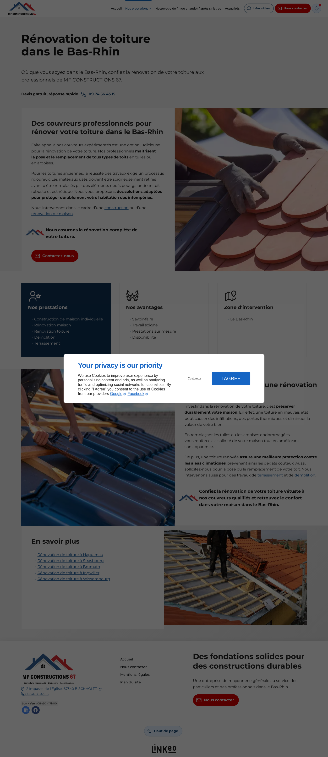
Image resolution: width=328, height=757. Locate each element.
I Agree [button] (231, 378)
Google (116, 394)
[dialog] (164, 378)
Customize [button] (195, 378)
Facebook (136, 394)
